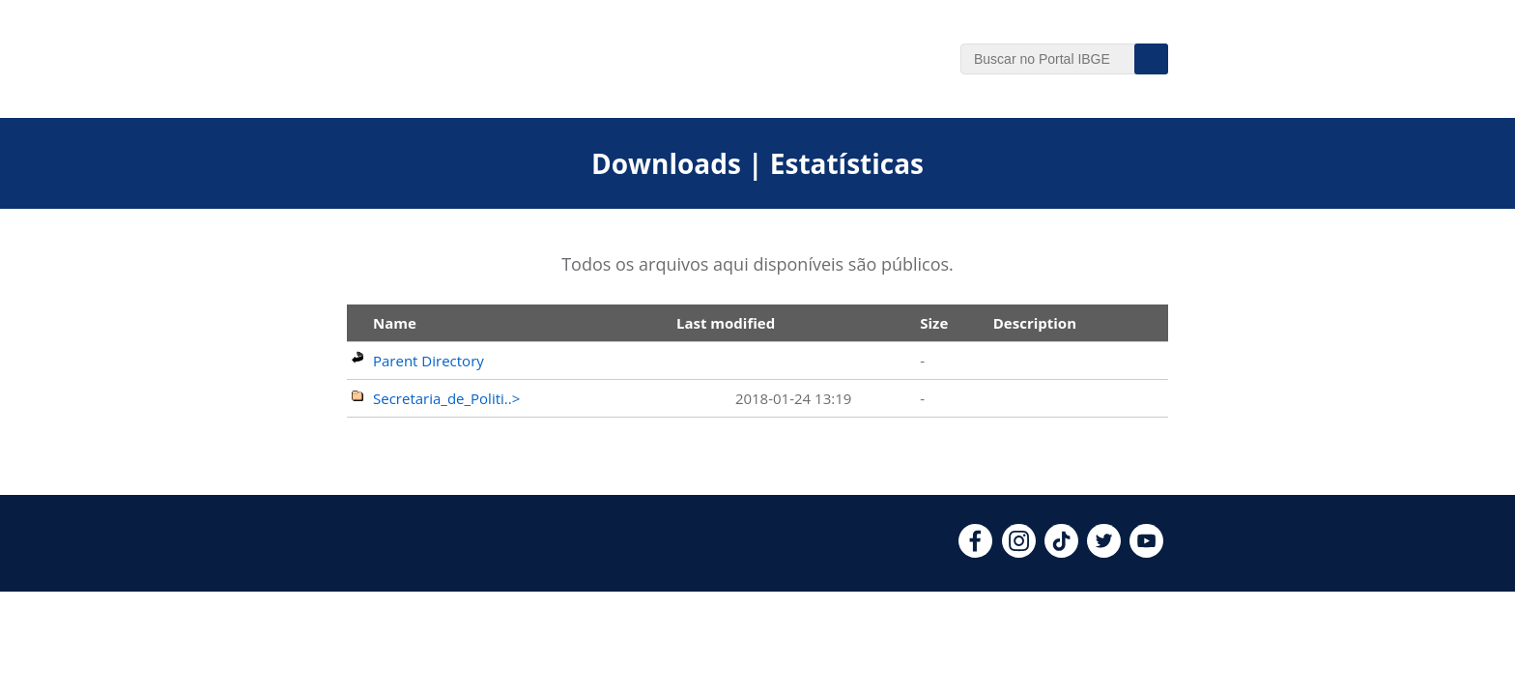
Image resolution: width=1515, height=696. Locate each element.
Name (394, 323)
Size (934, 323)
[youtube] (1146, 552)
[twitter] (1104, 552)
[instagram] (1019, 552)
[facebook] (975, 552)
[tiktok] (1061, 552)
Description (1034, 323)
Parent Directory (428, 360)
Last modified (725, 323)
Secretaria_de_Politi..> (446, 398)
